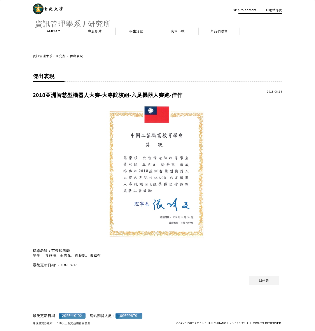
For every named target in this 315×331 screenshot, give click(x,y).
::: (221, 10)
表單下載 (178, 31)
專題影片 (95, 31)
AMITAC (53, 31)
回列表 (264, 280)
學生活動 (136, 31)
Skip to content (244, 10)
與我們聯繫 (219, 31)
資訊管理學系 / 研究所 (49, 56)
